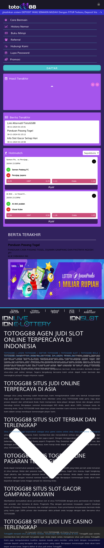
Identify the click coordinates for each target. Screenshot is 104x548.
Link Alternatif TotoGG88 (21, 123)
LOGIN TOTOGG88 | (28, 352)
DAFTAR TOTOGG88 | (49, 352)
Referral (12, 39)
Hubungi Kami (16, 46)
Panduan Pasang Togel (20, 130)
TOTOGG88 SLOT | (70, 352)
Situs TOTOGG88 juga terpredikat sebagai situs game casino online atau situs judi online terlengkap (52, 431)
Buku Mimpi (15, 33)
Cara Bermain (16, 20)
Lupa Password (17, 53)
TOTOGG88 (54, 532)
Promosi (12, 59)
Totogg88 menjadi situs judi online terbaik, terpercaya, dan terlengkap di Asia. (41, 533)
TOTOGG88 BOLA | (90, 352)
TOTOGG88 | (10, 352)
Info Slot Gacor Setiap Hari (22, 138)
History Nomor (17, 26)
